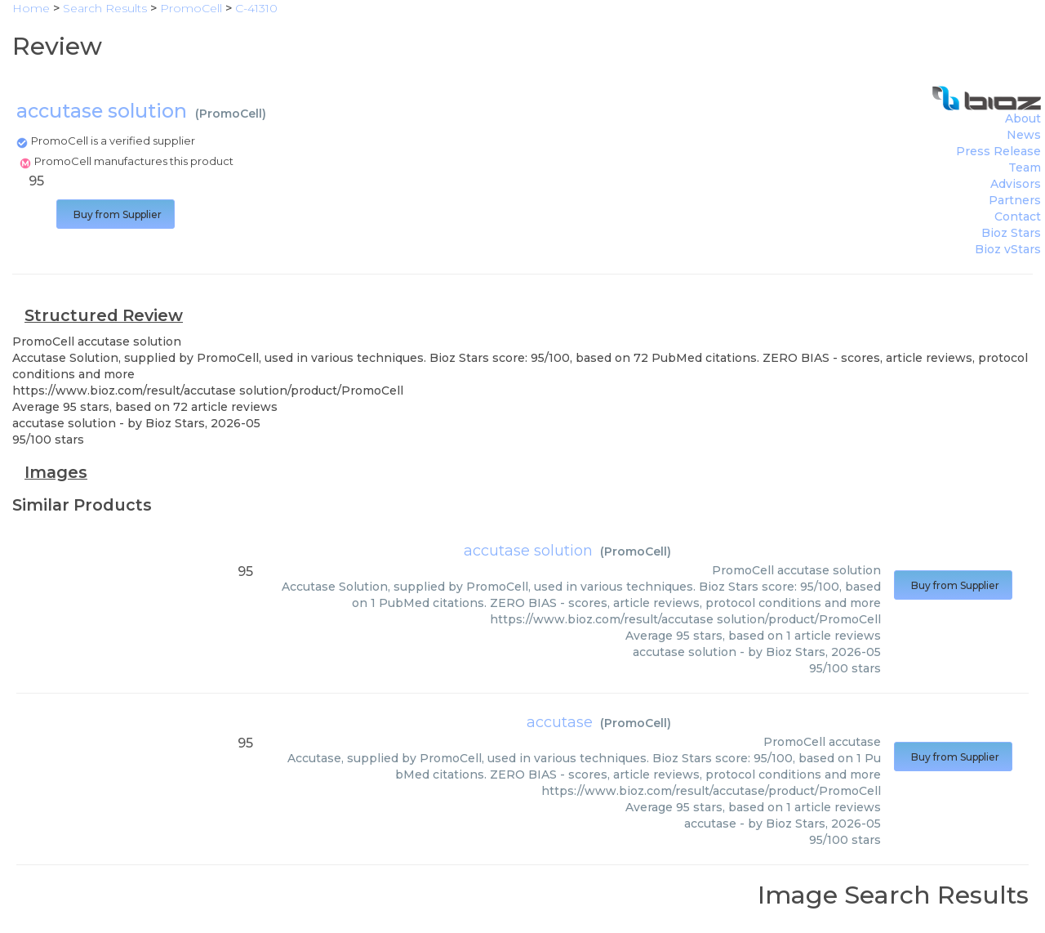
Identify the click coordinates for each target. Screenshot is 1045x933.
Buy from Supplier (115, 214)
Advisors (1015, 183)
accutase (560, 722)
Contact (1017, 216)
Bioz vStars (1008, 249)
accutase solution (528, 551)
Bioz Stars (1011, 232)
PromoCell (230, 113)
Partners (1015, 200)
